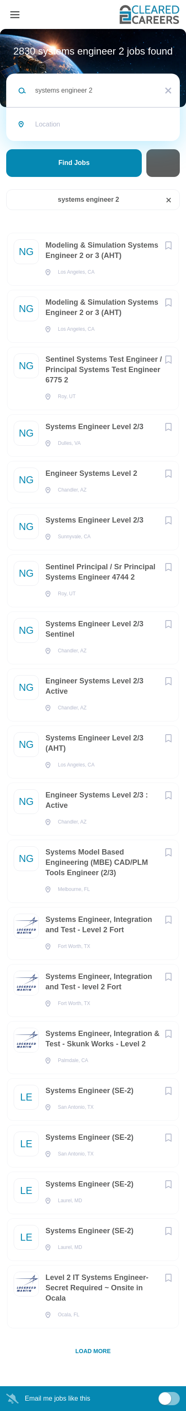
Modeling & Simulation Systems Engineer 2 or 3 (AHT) (101, 250)
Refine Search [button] (163, 163)
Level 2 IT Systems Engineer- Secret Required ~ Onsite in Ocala (96, 1287)
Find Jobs (74, 162)
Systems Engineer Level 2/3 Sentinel (94, 629)
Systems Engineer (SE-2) (89, 1090)
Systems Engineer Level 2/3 (94, 427)
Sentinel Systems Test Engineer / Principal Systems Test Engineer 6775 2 (103, 369)
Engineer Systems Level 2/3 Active (94, 686)
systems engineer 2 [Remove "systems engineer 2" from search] (88, 199)
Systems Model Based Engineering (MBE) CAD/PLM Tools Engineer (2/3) (96, 862)
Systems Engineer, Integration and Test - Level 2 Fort (98, 924)
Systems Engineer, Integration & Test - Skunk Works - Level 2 (102, 1038)
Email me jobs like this (57, 1398)
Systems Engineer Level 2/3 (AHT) (94, 743)
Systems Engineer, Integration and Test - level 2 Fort (98, 981)
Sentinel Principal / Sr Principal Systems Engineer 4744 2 (100, 572)
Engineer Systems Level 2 (91, 473)
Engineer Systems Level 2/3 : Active (96, 800)
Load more (93, 1351)
